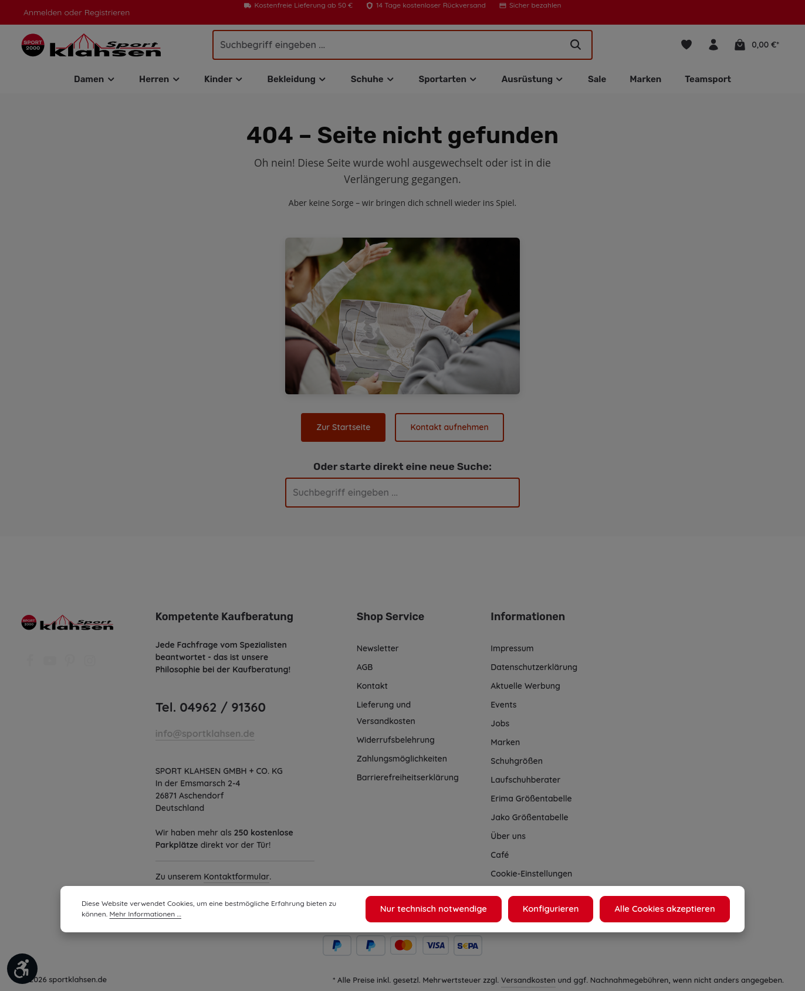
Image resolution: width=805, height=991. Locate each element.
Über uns (508, 839)
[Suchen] (575, 46)
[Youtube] (51, 667)
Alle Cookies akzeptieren (667, 910)
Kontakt (372, 689)
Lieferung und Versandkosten (386, 716)
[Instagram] (89, 667)
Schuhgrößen (517, 764)
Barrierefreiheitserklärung (407, 781)
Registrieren (104, 12)
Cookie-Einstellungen (532, 877)
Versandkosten (529, 983)
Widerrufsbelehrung (396, 743)
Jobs (500, 727)
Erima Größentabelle (531, 802)
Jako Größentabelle (529, 821)
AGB (366, 670)
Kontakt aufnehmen (449, 430)
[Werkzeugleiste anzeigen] (22, 968)
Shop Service (390, 620)
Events (504, 708)
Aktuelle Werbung (525, 689)
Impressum (513, 652)
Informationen (526, 620)
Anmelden (41, 12)
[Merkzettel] (687, 46)
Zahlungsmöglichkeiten (402, 762)
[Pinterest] (71, 667)
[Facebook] (31, 667)
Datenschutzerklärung (534, 670)
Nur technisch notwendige (445, 910)
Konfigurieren (558, 910)
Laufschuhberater (525, 783)
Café (499, 858)
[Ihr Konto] (715, 46)
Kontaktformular (236, 880)
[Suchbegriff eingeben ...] (387, 46)
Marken (505, 745)
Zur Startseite (344, 430)
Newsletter (377, 652)
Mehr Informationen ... (116, 916)
